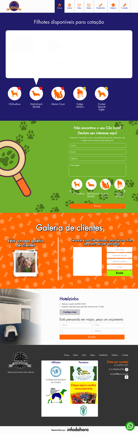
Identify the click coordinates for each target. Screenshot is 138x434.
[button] (31, 62)
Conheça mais (69, 312)
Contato (125, 355)
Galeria (115, 355)
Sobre (75, 355)
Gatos (92, 355)
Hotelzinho (103, 355)
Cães (84, 355)
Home (66, 355)
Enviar (97, 206)
